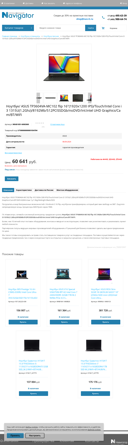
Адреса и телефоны (74, 3)
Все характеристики (13, 153)
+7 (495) (117, 19)
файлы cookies (32, 427)
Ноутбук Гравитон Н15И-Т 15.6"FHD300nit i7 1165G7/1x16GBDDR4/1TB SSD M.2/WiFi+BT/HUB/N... (94, 365)
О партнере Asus (57, 124)
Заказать (11, 178)
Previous (38, 98)
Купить (23, 322)
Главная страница (9, 36)
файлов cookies (94, 429)
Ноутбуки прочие (51, 36)
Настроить (35, 435)
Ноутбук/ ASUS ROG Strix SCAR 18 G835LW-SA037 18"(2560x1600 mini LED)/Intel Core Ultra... (105, 293)
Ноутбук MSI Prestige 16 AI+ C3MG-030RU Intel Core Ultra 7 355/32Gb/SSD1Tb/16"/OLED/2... (23, 293)
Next (89, 98)
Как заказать (49, 3)
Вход (125, 3)
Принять (15, 435)
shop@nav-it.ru (84, 18)
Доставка (29, 3)
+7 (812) (117, 15)
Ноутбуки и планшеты (30, 36)
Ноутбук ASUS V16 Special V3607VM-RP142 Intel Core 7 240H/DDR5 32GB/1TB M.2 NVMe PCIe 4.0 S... (63, 293)
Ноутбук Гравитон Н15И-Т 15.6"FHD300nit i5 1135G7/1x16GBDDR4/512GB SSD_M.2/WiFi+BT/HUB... (33, 365)
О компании (9, 3)
